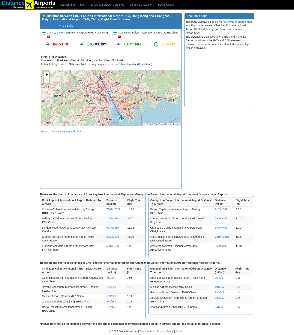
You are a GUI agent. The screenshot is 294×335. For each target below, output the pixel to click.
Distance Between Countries (107, 4)
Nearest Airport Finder (73, 4)
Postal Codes (166, 4)
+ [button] (46, 75)
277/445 (111, 306)
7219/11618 (222, 236)
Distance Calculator (141, 4)
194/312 (219, 292)
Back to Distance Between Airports (61, 131)
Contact (180, 331)
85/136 (110, 277)
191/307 (219, 286)
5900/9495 (221, 218)
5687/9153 (112, 245)
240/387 (111, 301)
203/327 (219, 297)
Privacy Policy (165, 331)
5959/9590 (112, 236)
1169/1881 (221, 209)
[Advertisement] (111, 159)
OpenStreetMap (161, 124)
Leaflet (147, 124)
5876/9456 (221, 227)
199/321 (111, 296)
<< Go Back (66, 25)
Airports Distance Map (238, 21)
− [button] (46, 80)
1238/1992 (112, 218)
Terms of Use (148, 331)
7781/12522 (113, 209)
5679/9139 (221, 245)
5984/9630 (112, 227)
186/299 (111, 286)
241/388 (219, 306)
